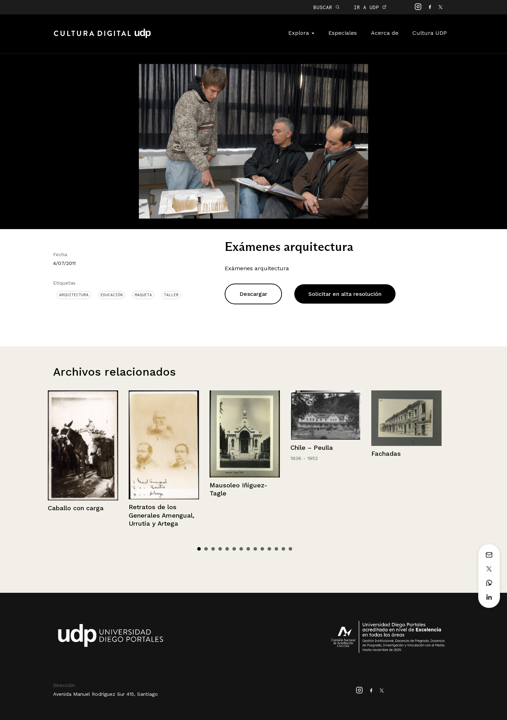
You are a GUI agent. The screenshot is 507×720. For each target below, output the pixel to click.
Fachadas (386, 453)
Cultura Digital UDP (102, 37)
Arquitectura (74, 294)
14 (290, 549)
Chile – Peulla (311, 447)
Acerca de (384, 33)
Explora (301, 33)
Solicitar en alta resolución (344, 294)
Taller (171, 294)
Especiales (342, 33)
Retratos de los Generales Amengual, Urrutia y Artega (161, 515)
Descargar (253, 294)
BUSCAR (326, 7)
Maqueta (143, 294)
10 (262, 549)
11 (269, 549)
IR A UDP (370, 7)
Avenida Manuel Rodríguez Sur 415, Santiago (105, 694)
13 (283, 549)
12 (276, 549)
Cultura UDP (429, 33)
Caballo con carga (76, 508)
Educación (112, 294)
